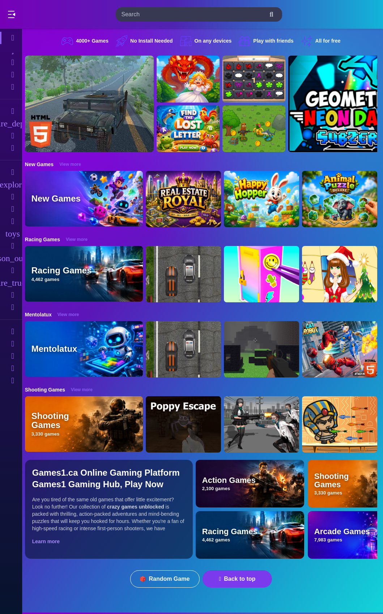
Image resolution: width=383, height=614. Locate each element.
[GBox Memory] (257, 79)
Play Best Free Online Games (46, 14)
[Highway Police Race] (187, 274)
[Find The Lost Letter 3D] (192, 128)
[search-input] (193, 14)
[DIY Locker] (265, 274)
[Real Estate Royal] (187, 199)
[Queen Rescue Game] (192, 79)
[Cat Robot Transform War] (343, 349)
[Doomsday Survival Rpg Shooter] (265, 424)
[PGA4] (265, 349)
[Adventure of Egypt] (343, 424)
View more (74, 164)
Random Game (167, 579)
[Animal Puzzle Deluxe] (343, 199)
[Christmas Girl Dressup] (343, 274)
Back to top (239, 579)
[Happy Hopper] (265, 199)
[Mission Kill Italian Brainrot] (257, 128)
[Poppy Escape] (187, 424)
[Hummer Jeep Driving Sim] (93, 104)
